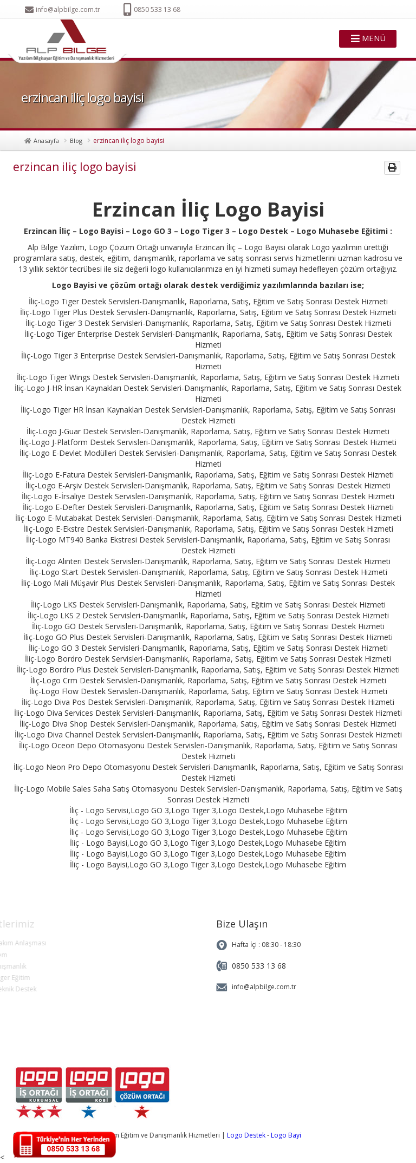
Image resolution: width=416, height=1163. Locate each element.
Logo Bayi (286, 1135)
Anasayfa (46, 140)
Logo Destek (246, 1135)
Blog (76, 140)
